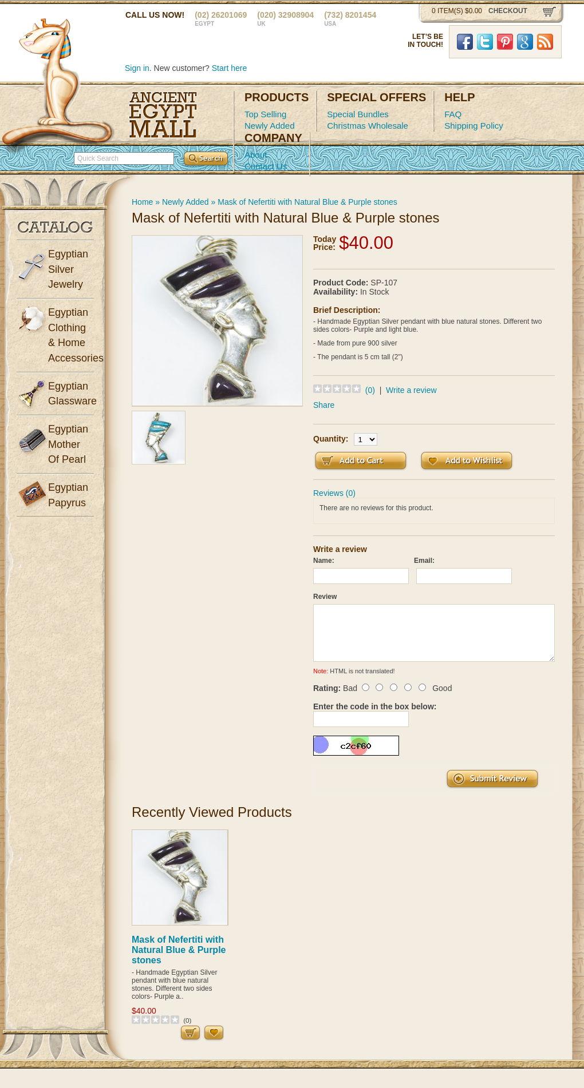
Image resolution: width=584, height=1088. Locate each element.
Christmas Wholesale (367, 125)
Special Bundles (358, 114)
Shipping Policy (473, 125)
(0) (370, 390)
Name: (323, 561)
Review (325, 597)
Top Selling (265, 114)
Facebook (465, 42)
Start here (229, 68)
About (255, 155)
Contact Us (265, 166)
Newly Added (269, 125)
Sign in (137, 68)
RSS (545, 42)
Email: (424, 561)
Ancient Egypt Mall (163, 115)
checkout (507, 11)
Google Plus (525, 42)
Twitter (485, 42)
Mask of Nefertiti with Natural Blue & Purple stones (307, 202)
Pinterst (505, 42)
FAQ (452, 114)
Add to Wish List (466, 461)
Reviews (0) (334, 493)
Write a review (411, 390)
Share (323, 405)
